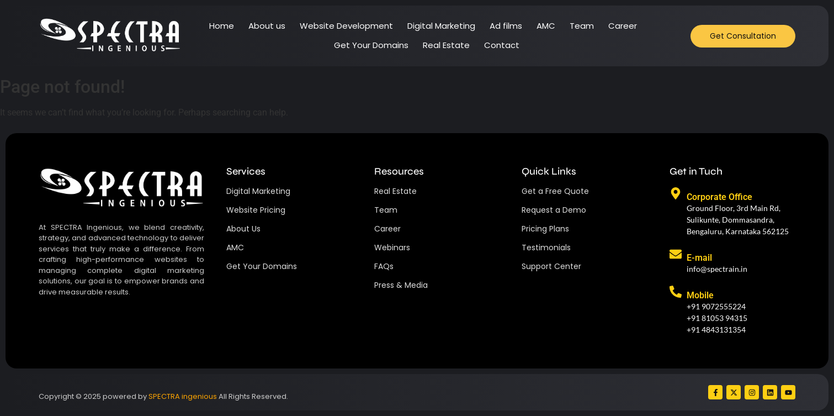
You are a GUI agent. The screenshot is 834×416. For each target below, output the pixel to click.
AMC (545, 25)
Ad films (506, 25)
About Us (243, 228)
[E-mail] (676, 255)
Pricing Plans (545, 228)
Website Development (346, 25)
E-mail (699, 257)
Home (221, 25)
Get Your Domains (371, 45)
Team (582, 25)
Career (622, 25)
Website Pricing (255, 209)
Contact (501, 45)
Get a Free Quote (555, 191)
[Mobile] (676, 293)
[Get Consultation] (742, 36)
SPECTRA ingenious (182, 396)
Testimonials (546, 247)
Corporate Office (719, 197)
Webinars (392, 247)
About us (266, 25)
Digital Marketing (441, 25)
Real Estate (446, 45)
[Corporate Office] (676, 194)
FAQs (384, 266)
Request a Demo (554, 209)
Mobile (700, 295)
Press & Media (401, 285)
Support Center (551, 266)
